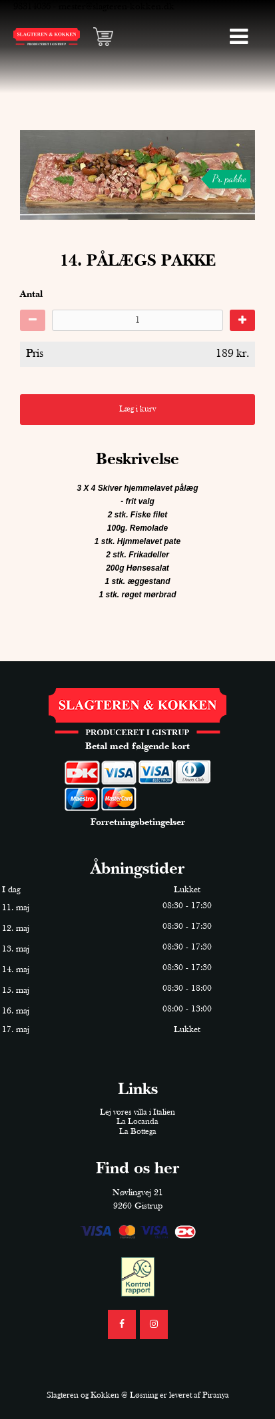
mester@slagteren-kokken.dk (116, 6)
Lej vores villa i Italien (137, 1112)
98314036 (32, 6)
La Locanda (137, 1121)
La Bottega (137, 1131)
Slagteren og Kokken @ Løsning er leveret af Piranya (138, 1395)
